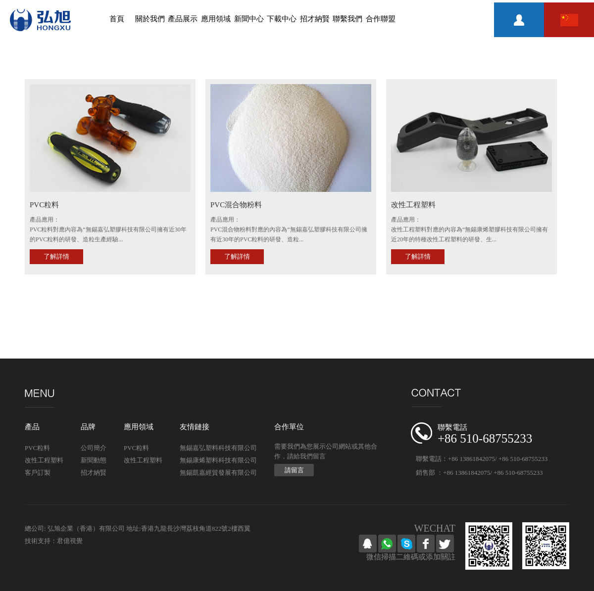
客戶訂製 (37, 472)
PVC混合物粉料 (236, 205)
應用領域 (216, 19)
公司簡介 (93, 448)
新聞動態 (93, 460)
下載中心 (282, 19)
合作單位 (289, 427)
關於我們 (150, 19)
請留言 (294, 470)
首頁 (116, 19)
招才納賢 (315, 19)
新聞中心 (249, 19)
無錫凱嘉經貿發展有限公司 (218, 472)
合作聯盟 (381, 19)
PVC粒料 (44, 205)
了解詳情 (56, 256)
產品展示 (183, 19)
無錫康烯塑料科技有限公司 (218, 460)
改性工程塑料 (413, 205)
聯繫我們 (347, 19)
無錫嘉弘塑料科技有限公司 (218, 448)
